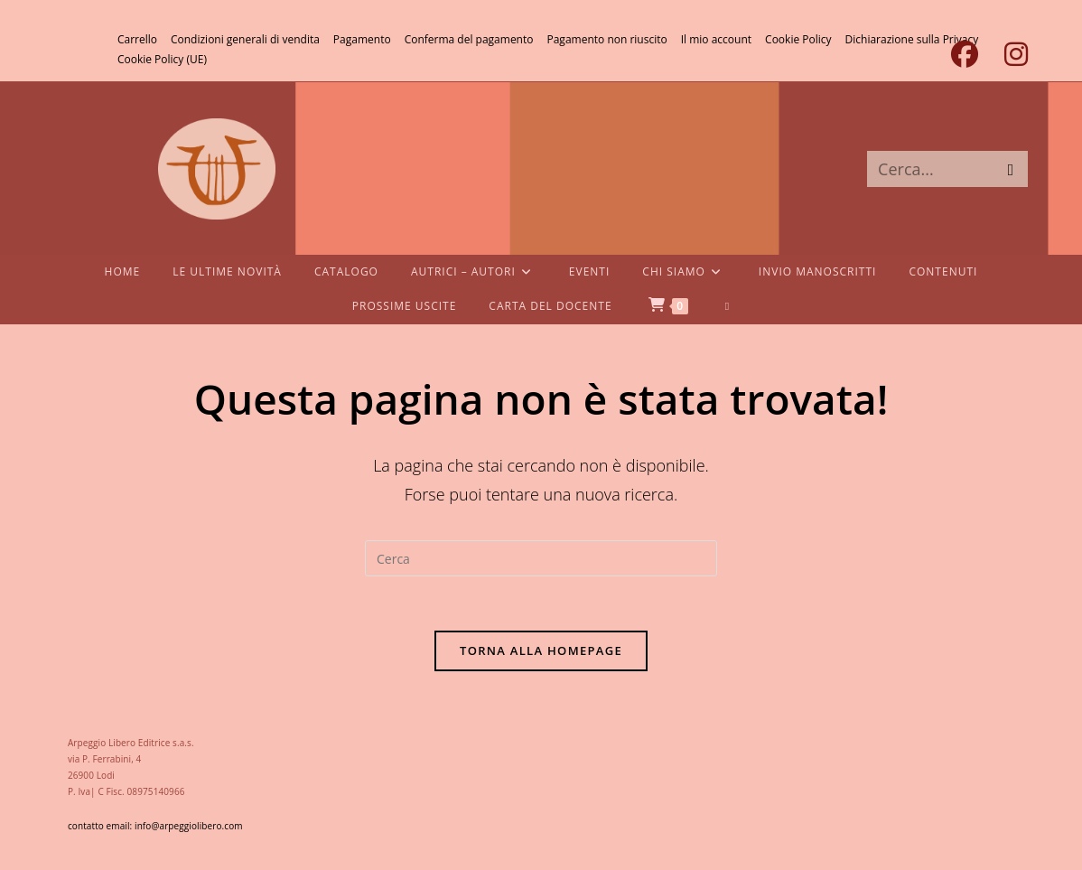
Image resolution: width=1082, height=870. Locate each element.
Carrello (137, 39)
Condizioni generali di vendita (245, 39)
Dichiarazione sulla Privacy (912, 39)
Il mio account (716, 39)
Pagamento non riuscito (606, 39)
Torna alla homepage (541, 650)
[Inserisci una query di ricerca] (541, 558)
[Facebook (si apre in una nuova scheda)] (964, 54)
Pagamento (362, 39)
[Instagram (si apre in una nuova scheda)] (1009, 54)
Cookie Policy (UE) (162, 59)
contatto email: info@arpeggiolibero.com (155, 825)
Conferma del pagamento (469, 39)
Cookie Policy (798, 39)
